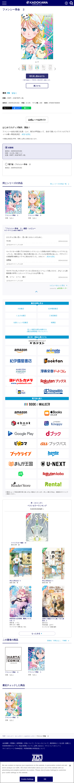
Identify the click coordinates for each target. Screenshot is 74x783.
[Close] (70, 765)
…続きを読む (25, 134)
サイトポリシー (7, 748)
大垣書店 (21, 309)
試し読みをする (37, 76)
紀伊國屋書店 (53, 309)
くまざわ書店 (21, 316)
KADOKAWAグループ (9, 746)
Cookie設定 (18, 748)
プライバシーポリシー (52, 746)
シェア (18, 108)
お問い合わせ (38, 746)
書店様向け (54, 743)
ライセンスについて (41, 743)
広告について (28, 743)
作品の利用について (25, 746)
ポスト (8, 108)
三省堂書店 (53, 316)
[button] (54, 69)
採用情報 (19, 743)
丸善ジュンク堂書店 (21, 322)
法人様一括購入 (64, 743)
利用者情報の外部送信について (34, 748)
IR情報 (12, 743)
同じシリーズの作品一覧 (58, 184)
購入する (37, 86)
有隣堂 (53, 322)
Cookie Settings (27, 779)
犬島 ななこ (11, 93)
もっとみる (35, 634)
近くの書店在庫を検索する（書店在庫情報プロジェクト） (37, 330)
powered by (58, 288)
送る (27, 108)
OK (45, 779)
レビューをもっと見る (57, 285)
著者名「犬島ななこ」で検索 (57, 640)
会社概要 (5, 743)
